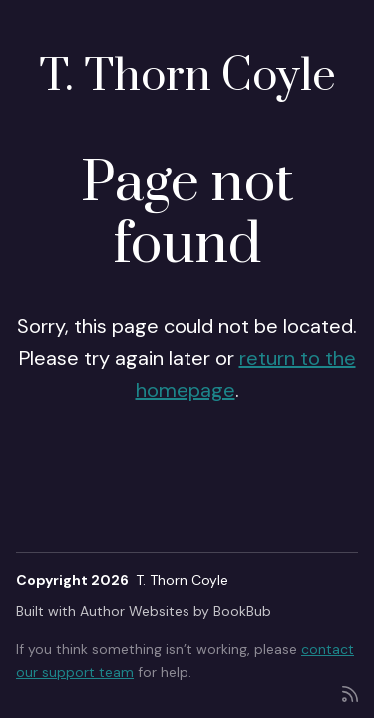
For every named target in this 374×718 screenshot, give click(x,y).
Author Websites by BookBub (175, 611)
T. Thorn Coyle (187, 76)
